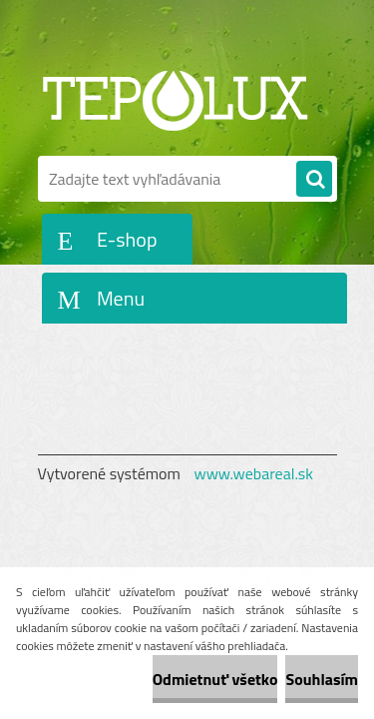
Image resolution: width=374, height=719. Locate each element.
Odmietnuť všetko (215, 679)
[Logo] (175, 98)
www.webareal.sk (253, 473)
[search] (314, 180)
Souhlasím (321, 679)
